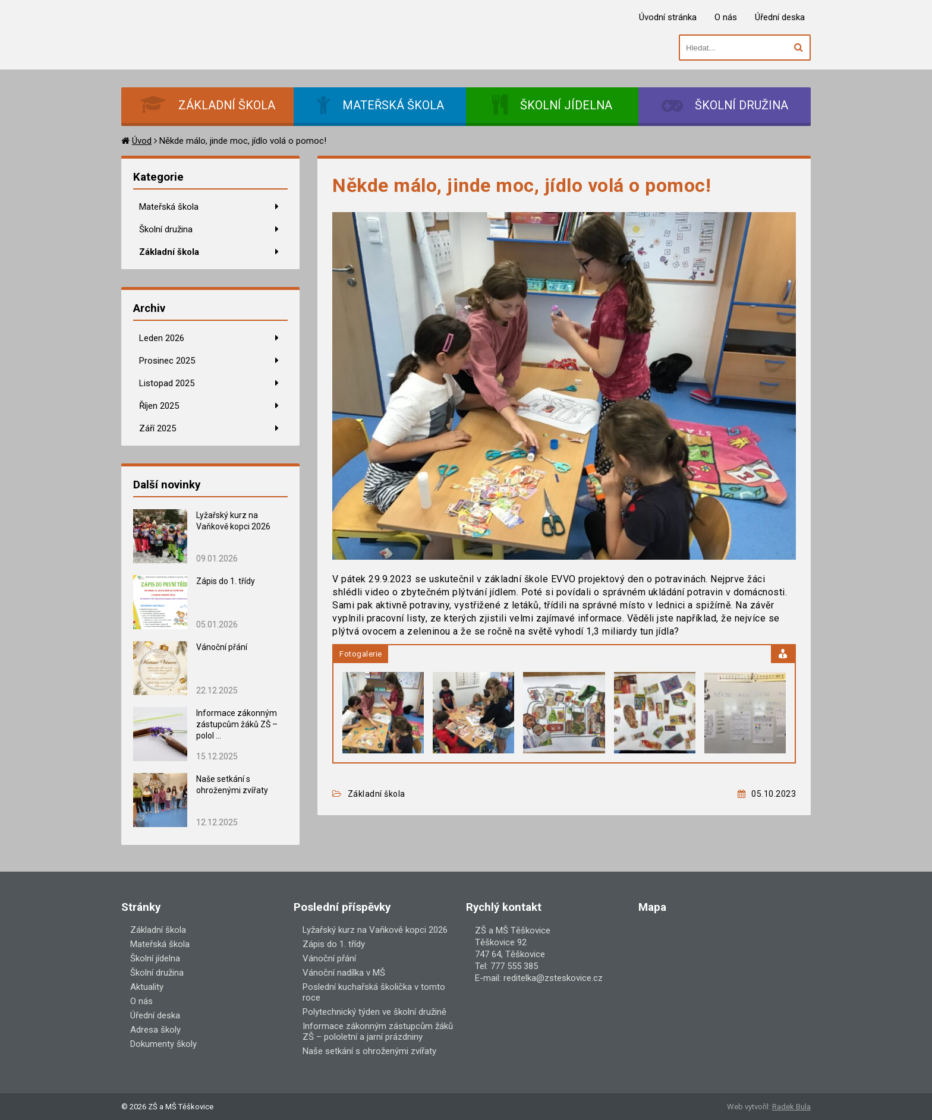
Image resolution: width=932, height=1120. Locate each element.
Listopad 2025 (166, 383)
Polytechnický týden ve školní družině (374, 1012)
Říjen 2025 (159, 405)
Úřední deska (780, 17)
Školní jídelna (155, 958)
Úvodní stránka (668, 17)
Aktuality (146, 987)
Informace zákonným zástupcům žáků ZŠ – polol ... (237, 724)
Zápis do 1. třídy (225, 581)
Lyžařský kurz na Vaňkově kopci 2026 (375, 930)
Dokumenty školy (163, 1044)
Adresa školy (155, 1029)
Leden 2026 (161, 338)
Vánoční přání (221, 647)
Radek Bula (791, 1106)
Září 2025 (157, 428)
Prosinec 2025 (167, 360)
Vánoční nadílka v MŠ (344, 972)
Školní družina (166, 229)
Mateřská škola (169, 206)
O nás (725, 17)
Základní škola (169, 252)
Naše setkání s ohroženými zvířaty (369, 1051)
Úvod (142, 140)
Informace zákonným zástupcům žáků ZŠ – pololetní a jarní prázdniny (378, 1031)
